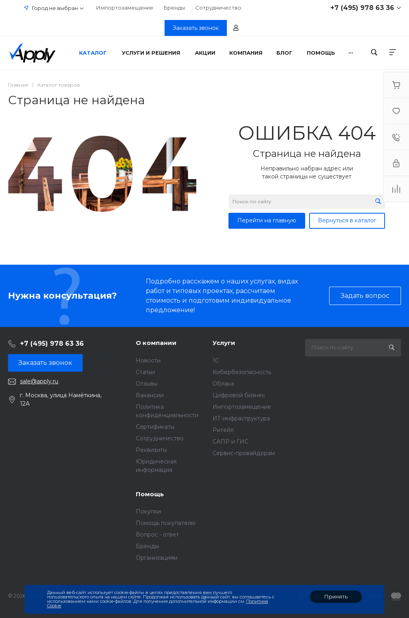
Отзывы (146, 383)
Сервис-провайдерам (243, 453)
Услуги (223, 343)
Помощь (150, 494)
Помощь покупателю (166, 523)
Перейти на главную (266, 220)
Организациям (156, 557)
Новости (148, 360)
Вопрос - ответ (157, 534)
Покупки (148, 511)
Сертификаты (155, 426)
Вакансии (150, 395)
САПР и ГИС (230, 441)
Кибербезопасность (241, 372)
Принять (335, 596)
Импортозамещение (124, 7)
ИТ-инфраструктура (241, 418)
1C (215, 360)
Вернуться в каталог (347, 220)
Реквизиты (151, 450)
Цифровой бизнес (238, 395)
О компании (156, 343)
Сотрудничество (218, 7)
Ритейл (223, 430)
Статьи (145, 372)
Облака (223, 383)
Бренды (174, 7)
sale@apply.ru (39, 381)
